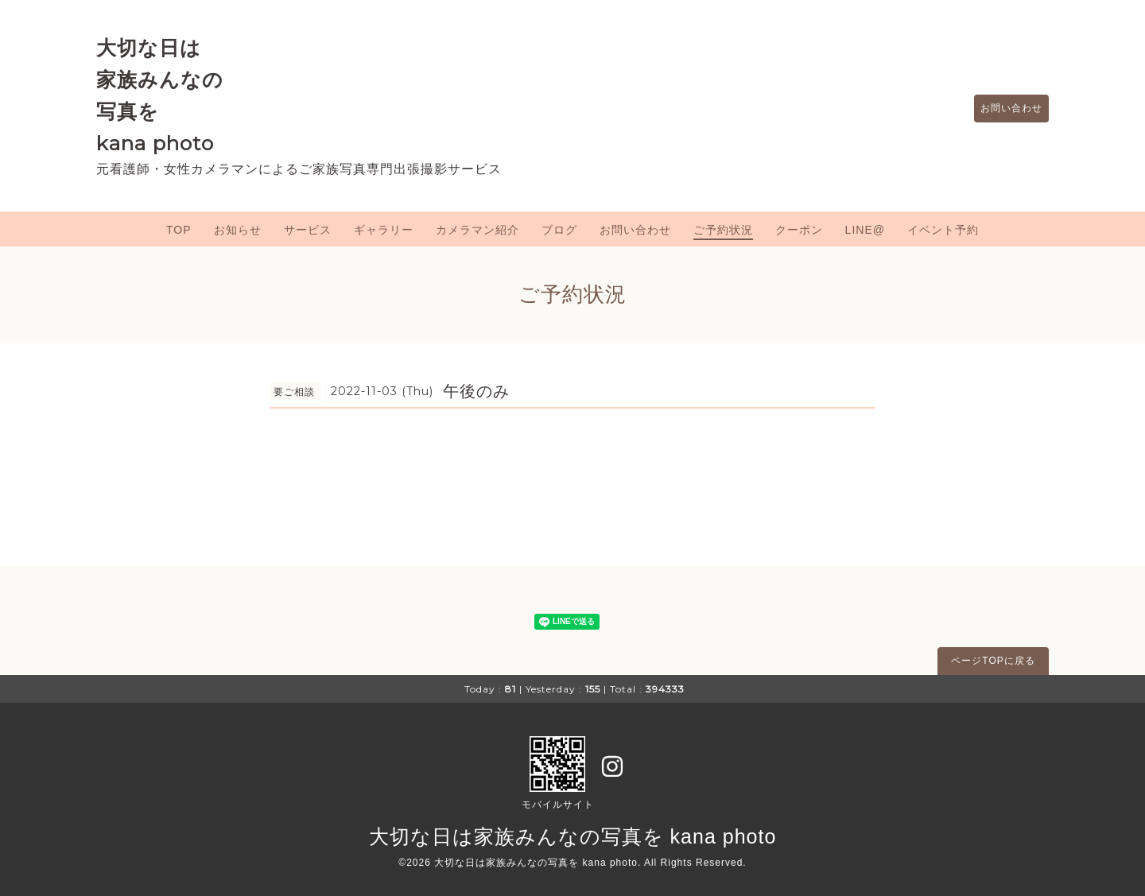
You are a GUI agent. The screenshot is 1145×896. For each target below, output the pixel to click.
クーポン (799, 229)
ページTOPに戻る (992, 660)
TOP (179, 229)
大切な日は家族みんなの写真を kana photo (573, 836)
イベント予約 (943, 229)
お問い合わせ (1003, 109)
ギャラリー (383, 229)
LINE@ (865, 229)
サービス (308, 229)
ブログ (559, 229)
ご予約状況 (723, 229)
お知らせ (238, 229)
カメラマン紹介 (477, 229)
